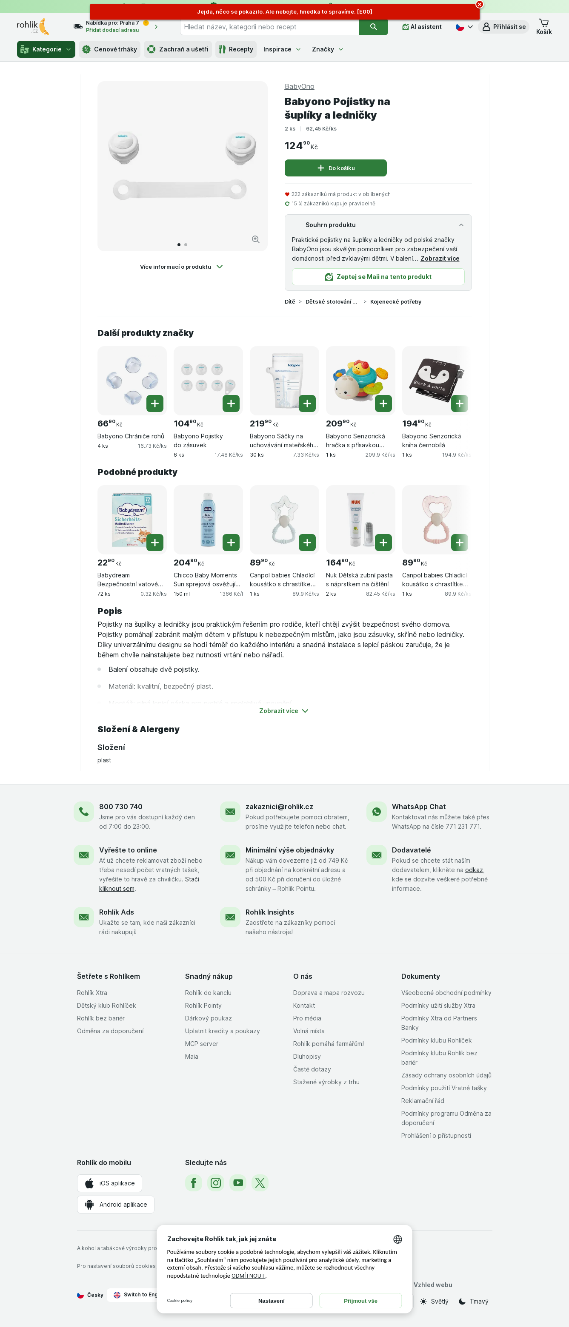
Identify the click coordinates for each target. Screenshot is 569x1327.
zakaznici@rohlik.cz (279, 806)
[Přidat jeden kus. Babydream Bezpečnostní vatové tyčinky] (154, 542)
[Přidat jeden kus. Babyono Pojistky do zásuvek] (231, 403)
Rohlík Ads (116, 912)
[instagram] (215, 1182)
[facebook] (193, 1182)
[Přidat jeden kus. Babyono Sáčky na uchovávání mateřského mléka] (307, 403)
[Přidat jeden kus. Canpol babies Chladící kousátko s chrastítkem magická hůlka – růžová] (459, 542)
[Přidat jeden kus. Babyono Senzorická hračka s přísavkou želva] (383, 403)
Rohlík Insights (270, 912)
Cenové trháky (109, 49)
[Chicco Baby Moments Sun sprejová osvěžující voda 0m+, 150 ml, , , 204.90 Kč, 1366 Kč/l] (208, 519)
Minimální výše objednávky (290, 850)
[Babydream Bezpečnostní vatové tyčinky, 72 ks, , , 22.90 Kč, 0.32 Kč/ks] (132, 519)
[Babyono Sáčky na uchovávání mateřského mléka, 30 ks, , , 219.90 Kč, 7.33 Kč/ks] (284, 380)
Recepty (236, 49)
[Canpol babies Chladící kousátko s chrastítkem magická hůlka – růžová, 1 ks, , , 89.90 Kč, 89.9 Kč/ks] (437, 519)
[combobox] (269, 26)
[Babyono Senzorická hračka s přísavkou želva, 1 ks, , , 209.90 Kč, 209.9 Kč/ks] (360, 380)
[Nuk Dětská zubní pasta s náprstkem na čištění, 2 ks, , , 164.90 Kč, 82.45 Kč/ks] (360, 519)
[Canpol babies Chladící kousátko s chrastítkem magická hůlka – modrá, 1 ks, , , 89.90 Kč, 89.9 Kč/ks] (284, 519)
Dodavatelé (411, 850)
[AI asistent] (422, 26)
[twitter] (260, 1182)
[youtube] (237, 1182)
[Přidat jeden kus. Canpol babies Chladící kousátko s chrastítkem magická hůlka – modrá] (307, 542)
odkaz (474, 869)
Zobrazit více (440, 258)
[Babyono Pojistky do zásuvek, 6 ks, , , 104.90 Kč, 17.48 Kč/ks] (208, 380)
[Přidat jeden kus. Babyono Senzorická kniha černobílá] (459, 403)
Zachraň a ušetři (178, 49)
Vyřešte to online (128, 850)
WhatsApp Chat (419, 806)
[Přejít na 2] (185, 244)
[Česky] (463, 26)
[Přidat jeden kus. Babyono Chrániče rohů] (154, 403)
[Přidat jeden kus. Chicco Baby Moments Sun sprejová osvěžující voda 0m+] (231, 542)
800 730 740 (121, 806)
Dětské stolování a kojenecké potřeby (333, 301)
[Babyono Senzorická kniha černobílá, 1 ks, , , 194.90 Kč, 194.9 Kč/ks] (437, 380)
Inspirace (282, 49)
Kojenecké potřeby (395, 301)
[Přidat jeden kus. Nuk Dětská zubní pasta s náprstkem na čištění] (383, 542)
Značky (328, 49)
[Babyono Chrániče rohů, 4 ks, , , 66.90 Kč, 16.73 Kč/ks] (132, 380)
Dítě (290, 301)
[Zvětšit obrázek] (256, 239)
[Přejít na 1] (178, 244)
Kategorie (46, 49)
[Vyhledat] (373, 26)
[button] (503, 27)
